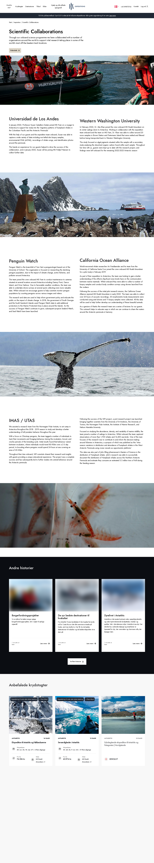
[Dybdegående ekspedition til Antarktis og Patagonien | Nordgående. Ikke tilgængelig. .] (123, 731)
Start (10, 22)
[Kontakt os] (136, 6)
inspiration (17, 22)
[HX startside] (77, 6)
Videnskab (15, 50)
